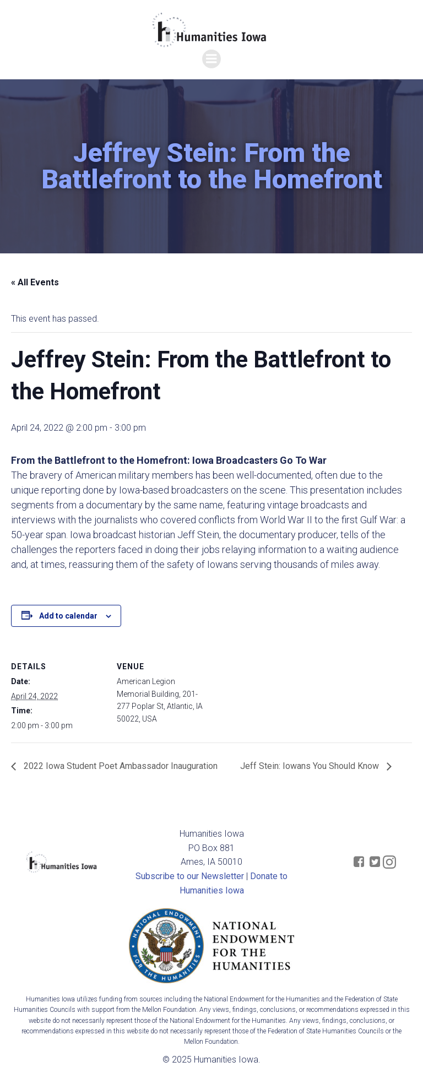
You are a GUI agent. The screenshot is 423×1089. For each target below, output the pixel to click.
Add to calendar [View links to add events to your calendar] (68, 615)
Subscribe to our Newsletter (189, 876)
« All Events (35, 282)
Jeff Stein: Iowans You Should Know (310, 766)
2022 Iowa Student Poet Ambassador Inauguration (119, 766)
